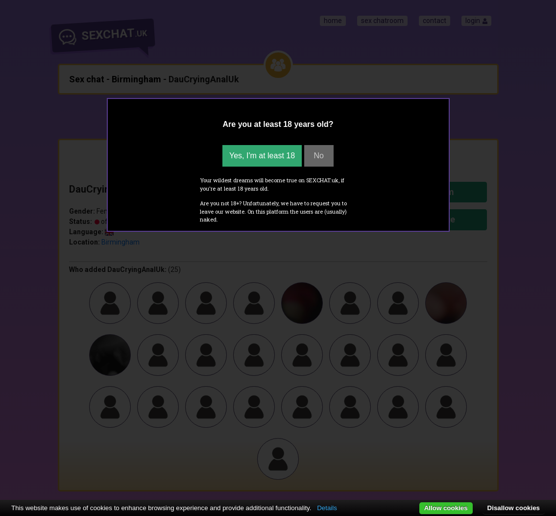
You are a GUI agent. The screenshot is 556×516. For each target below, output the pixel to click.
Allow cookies (446, 508)
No (319, 155)
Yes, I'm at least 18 (262, 155)
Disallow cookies (513, 508)
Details (327, 508)
